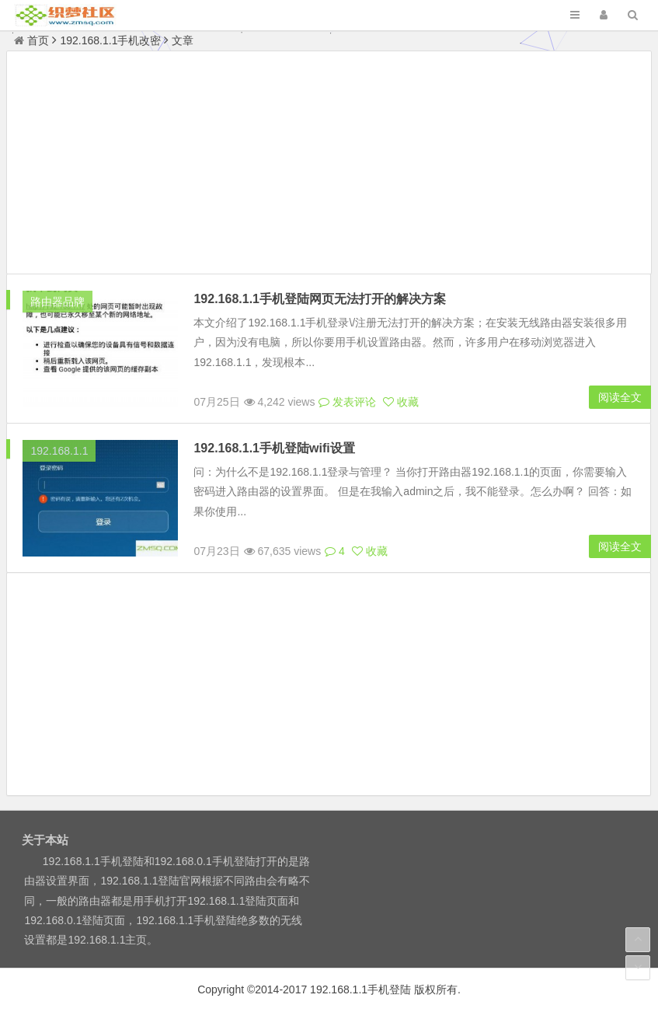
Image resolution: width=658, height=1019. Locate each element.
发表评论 (347, 402)
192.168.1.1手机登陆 (360, 989)
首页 (31, 40)
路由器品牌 (57, 301)
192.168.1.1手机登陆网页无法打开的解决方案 (319, 298)
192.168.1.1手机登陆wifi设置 (273, 448)
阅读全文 (620, 397)
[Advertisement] (328, 165)
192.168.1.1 (59, 451)
